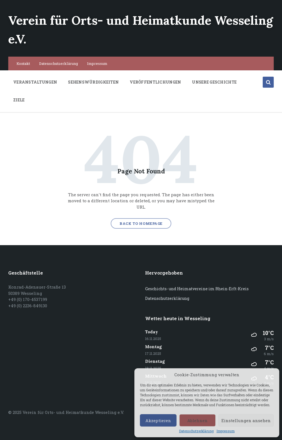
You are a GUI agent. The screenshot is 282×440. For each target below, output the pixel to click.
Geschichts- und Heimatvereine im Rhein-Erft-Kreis (197, 288)
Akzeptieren (158, 420)
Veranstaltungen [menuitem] (35, 81)
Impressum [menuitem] (97, 63)
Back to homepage (141, 223)
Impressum (225, 431)
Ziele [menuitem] (19, 99)
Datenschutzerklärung (196, 431)
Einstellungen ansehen (246, 420)
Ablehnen (197, 420)
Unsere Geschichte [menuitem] (214, 81)
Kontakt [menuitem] (23, 63)
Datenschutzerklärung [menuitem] (58, 63)
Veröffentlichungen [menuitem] (155, 81)
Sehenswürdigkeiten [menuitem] (93, 81)
